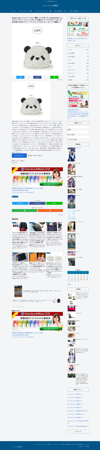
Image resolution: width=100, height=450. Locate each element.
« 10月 (69, 284)
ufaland (78, 407)
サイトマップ (70, 394)
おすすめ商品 (15, 196)
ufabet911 (78, 414)
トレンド (78, 50)
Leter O (78, 394)
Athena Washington (81, 426)
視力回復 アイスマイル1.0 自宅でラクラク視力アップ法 (78, 38)
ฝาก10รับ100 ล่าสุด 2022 (82, 420)
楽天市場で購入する (19, 155)
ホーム (36, 444)
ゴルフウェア (78, 70)
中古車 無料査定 (78, 444)
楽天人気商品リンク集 (69, 444)
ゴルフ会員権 (78, 77)
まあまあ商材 (78, 57)
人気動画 (78, 80)
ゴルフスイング (78, 73)
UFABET (78, 404)
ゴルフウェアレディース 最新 (57, 444)
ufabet (77, 397)
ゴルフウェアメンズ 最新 (44, 444)
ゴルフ (78, 67)
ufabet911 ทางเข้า (80, 410)
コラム (78, 60)
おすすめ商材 (78, 53)
